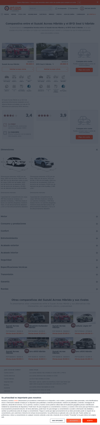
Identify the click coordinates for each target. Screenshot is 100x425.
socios (16, 400)
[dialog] (50, 409)
